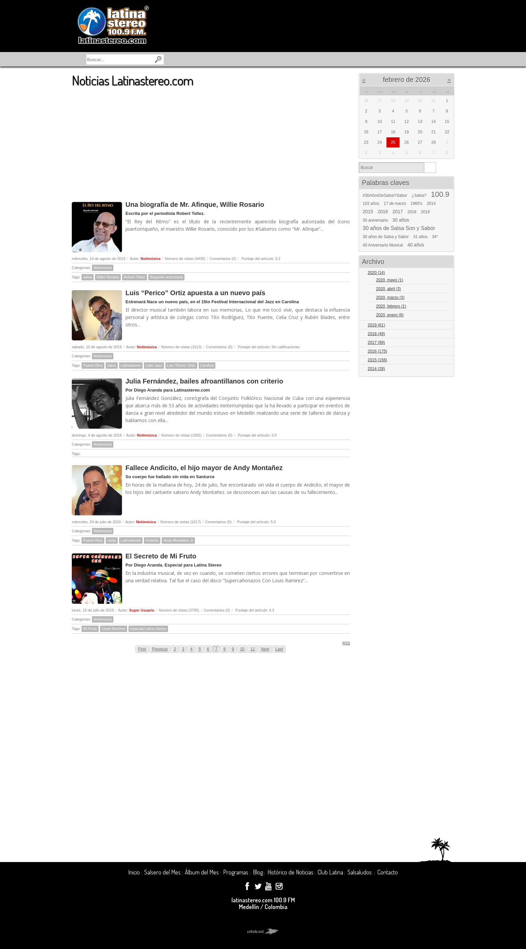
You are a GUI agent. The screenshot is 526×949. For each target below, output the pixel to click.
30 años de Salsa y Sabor (386, 237)
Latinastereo (131, 365)
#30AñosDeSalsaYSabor (385, 195)
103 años (371, 203)
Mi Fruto (90, 629)
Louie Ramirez (113, 629)
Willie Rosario (108, 277)
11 (253, 649)
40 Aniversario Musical (383, 245)
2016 (383, 212)
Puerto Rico (92, 365)
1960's (416, 203)
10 (242, 649)
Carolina (207, 365)
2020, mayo (389, 280)
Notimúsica (150, 259)
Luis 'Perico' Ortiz (181, 365)
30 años (400, 220)
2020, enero (390, 315)
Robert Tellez (134, 277)
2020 (376, 272)
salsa (87, 277)
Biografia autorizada (166, 277)
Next (265, 649)
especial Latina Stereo (148, 629)
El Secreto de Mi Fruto (160, 556)
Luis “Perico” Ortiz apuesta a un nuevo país (195, 293)
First (142, 649)
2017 (397, 212)
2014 (431, 203)
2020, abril (388, 288)
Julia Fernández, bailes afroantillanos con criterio (204, 381)
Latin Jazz (154, 365)
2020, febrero (391, 306)
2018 (412, 212)
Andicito (152, 540)
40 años (415, 245)
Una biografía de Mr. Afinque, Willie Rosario (194, 204)
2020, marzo (390, 297)
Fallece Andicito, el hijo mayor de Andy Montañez (204, 467)
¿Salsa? (419, 195)
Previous (160, 649)
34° (435, 237)
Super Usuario (141, 610)
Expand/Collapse (446, 273)
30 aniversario (375, 220)
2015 (368, 212)
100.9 (440, 194)
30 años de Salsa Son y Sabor (399, 228)
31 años (420, 237)
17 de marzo (395, 203)
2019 (425, 212)
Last (279, 649)
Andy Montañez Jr (178, 540)
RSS (344, 643)
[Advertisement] (211, 141)
